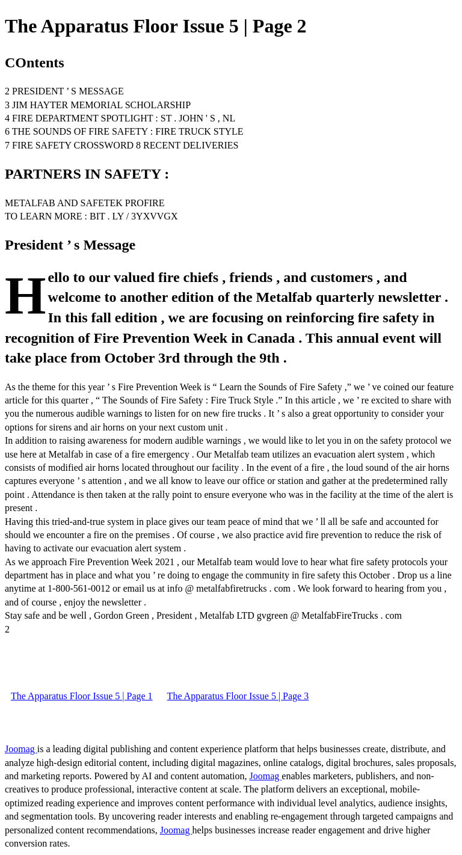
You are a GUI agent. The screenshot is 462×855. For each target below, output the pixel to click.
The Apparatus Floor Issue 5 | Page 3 (238, 696)
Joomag (21, 749)
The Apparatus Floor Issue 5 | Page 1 (82, 696)
